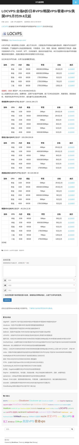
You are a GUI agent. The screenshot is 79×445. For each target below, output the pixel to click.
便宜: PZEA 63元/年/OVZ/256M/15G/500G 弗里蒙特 (20, 359)
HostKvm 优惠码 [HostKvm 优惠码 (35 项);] (25, 408)
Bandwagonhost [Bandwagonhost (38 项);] (13, 401)
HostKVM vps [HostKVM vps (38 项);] (15, 408)
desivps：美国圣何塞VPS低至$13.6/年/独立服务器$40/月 (21, 328)
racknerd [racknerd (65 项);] (22, 412)
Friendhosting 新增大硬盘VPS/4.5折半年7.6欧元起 (19, 386)
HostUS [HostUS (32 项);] (48, 408)
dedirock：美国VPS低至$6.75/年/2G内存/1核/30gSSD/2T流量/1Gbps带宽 (27, 332)
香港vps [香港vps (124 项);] (40, 421)
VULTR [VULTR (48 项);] (43, 417)
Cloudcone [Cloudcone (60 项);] (24, 400)
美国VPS (19, 22)
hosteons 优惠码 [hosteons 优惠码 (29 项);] (66, 404)
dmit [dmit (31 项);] (58, 401)
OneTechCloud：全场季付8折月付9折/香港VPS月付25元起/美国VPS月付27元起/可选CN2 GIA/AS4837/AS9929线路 (40, 342)
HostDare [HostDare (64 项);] (17, 404)
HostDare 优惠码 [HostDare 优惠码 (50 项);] (41, 404)
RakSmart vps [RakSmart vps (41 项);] (66, 412)
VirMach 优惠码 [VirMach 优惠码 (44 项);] (34, 416)
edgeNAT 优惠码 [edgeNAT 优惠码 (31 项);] (7, 404)
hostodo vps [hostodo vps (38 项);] (41, 408)
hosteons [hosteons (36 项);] (51, 404)
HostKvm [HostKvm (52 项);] (7, 408)
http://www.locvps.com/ (17, 40)
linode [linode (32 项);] (56, 408)
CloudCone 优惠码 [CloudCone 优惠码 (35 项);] (47, 401)
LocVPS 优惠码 (14, 250)
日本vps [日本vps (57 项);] (18, 422)
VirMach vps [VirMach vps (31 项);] (25, 416)
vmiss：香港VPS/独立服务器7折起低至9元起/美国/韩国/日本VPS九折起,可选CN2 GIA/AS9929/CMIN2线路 (37, 352)
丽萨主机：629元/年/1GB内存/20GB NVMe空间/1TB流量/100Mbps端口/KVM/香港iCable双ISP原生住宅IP (37, 339)
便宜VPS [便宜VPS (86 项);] (52, 416)
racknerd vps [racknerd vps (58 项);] (32, 412)
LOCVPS (5, 26)
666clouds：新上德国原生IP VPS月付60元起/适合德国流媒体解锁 (24, 345)
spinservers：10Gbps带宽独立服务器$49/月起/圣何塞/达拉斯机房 (24, 376)
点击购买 (71, 69)
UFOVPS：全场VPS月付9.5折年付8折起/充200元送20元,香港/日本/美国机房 (27, 335)
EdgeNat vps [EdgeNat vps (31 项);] (69, 401)
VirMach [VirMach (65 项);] (17, 416)
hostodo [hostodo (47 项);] (34, 408)
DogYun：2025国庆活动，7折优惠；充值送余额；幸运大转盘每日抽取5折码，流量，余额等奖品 (34, 372)
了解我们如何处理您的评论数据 (40, 308)
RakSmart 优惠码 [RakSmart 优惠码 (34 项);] (8, 416)
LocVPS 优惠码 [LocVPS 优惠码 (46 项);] (11, 412)
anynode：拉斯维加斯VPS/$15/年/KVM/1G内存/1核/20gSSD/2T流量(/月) (26, 383)
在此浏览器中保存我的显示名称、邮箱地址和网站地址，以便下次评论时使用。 (34, 295)
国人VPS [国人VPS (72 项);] (67, 416)
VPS (15, 22)
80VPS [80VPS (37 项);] (5, 401)
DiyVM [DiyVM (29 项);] (55, 401)
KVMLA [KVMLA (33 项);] (52, 408)
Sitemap (34, 442)
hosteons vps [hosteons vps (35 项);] (58, 404)
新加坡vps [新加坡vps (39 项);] (11, 422)
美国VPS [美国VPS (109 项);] (28, 421)
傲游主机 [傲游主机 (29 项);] (59, 416)
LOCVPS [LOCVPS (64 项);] (63, 408)
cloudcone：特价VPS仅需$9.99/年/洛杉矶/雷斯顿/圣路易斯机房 (23, 325)
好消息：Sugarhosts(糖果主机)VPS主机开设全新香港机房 (21, 369)
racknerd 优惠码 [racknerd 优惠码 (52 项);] (45, 412)
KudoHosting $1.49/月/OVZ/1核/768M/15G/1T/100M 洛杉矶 (22, 366)
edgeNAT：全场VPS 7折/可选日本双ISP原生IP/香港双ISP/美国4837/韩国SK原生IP (29, 322)
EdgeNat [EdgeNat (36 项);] (62, 401)
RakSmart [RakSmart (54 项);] (56, 412)
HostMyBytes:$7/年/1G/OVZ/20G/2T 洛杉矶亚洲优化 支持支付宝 (24, 355)
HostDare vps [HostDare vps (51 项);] (27, 404)
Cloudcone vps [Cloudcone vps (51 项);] (35, 401)
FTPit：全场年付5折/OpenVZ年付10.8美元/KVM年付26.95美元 (23, 362)
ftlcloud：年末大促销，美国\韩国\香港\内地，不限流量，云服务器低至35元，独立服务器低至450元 (35, 379)
